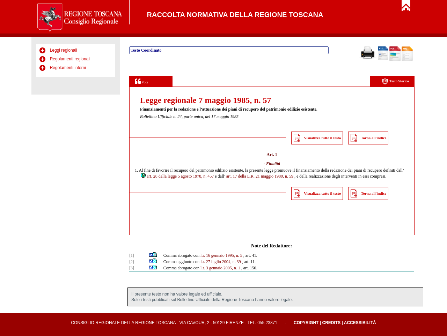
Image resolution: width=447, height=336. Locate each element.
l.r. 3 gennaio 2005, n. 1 (220, 268)
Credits (331, 322)
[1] (131, 255)
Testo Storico (395, 81)
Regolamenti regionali (70, 59)
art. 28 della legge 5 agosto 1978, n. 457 (177, 176)
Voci (141, 81)
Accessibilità (360, 322)
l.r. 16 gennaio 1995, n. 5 (221, 255)
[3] (131, 268)
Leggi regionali (63, 50)
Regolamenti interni (68, 67)
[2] (131, 261)
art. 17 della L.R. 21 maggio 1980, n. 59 (259, 176)
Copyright (306, 322)
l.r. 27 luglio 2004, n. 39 (220, 261)
